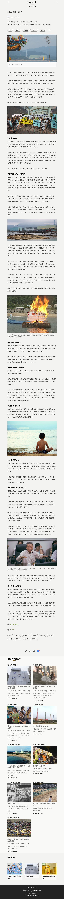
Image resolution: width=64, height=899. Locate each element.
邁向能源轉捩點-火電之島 (40, 726)
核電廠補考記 (30, 876)
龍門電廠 (34, 639)
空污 (35, 731)
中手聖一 (36, 698)
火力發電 (49, 729)
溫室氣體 (36, 729)
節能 (45, 729)
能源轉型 (10, 775)
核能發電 (40, 731)
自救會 (18, 695)
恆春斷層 (16, 846)
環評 (55, 729)
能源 (8, 17)
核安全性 (26, 770)
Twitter (36, 895)
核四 (10, 30)
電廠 (45, 698)
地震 (29, 693)
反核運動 (17, 30)
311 (13, 691)
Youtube (28, 895)
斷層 (9, 695)
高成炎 (45, 769)
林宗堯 (50, 635)
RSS (38, 895)
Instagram (33, 895)
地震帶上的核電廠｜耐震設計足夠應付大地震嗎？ (18, 840)
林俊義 (16, 806)
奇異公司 (25, 639)
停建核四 (42, 30)
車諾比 (21, 691)
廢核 (51, 691)
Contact (31, 895)
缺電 (25, 773)
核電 (20, 693)
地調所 (13, 695)
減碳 (41, 729)
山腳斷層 (10, 846)
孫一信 (15, 808)
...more (49, 30)
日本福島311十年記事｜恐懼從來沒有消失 (44, 804)
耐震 (28, 844)
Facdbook (26, 895)
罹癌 (40, 810)
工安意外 (34, 30)
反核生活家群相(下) (39, 766)
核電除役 (14, 773)
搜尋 (56, 2)
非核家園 (42, 771)
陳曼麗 (10, 808)
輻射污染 (42, 808)
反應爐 (25, 693)
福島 (9, 691)
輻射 (16, 691)
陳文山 (22, 846)
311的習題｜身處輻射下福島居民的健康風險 (44, 687)
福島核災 (25, 30)
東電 (46, 695)
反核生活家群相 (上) (13, 803)
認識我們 (35, 887)
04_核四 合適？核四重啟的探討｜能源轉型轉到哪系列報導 (18, 767)
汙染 (41, 698)
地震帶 (23, 844)
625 (13, 630)
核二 (20, 735)
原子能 (10, 738)
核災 (13, 693)
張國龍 (21, 806)
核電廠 (18, 639)
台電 (17, 848)
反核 (25, 691)
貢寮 (39, 693)
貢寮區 (17, 624)
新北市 (12, 624)
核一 (17, 735)
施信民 (50, 769)
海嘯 (29, 691)
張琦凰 (40, 769)
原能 (53, 693)
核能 (17, 693)
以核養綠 (14, 770)
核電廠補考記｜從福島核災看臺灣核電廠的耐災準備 (18, 687)
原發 (50, 693)
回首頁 (28, 887)
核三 (24, 735)
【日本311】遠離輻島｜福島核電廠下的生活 (18, 727)
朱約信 (35, 769)
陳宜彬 (10, 639)
